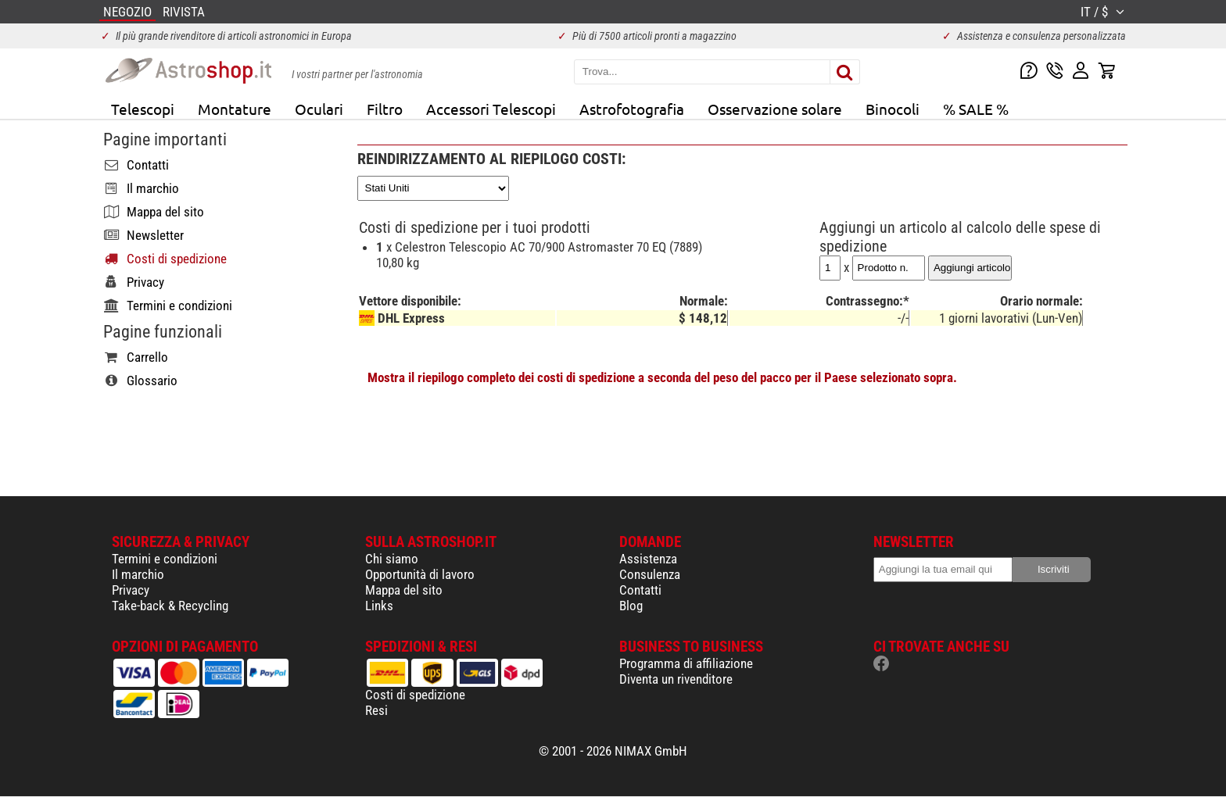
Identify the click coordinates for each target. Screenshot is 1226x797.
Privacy (130, 590)
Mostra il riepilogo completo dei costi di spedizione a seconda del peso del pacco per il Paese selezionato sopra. (662, 377)
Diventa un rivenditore (676, 679)
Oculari (319, 108)
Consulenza (649, 574)
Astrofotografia (631, 108)
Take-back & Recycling (170, 605)
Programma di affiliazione (686, 663)
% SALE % (976, 108)
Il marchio (138, 574)
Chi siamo (391, 558)
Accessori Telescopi (491, 108)
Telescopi (142, 108)
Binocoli (893, 108)
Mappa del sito (404, 590)
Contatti (640, 590)
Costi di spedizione (415, 694)
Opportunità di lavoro (420, 574)
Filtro (385, 108)
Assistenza (648, 558)
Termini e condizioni (164, 558)
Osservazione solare (775, 108)
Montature (234, 108)
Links (379, 605)
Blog (631, 605)
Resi (376, 710)
